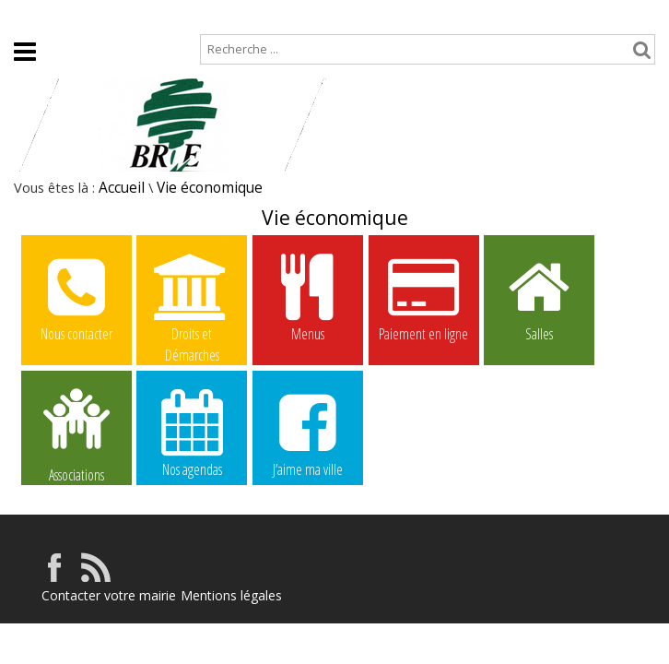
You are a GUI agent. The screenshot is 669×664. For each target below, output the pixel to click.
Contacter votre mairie (108, 595)
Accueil (28, 15)
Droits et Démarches (192, 298)
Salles (539, 297)
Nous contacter (76, 297)
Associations (76, 433)
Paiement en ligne (424, 297)
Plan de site (113, 15)
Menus (308, 297)
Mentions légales (231, 595)
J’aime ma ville (308, 432)
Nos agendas (192, 432)
